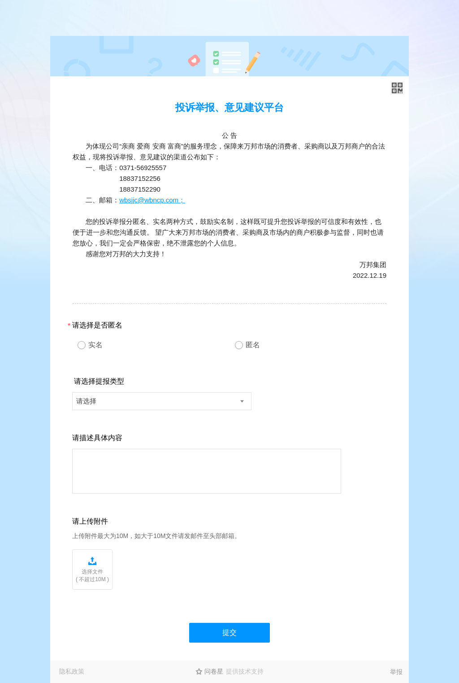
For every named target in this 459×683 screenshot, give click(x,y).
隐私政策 (71, 671)
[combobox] (161, 401)
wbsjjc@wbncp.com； (152, 200)
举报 (396, 671)
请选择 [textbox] (86, 401)
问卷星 (213, 671)
